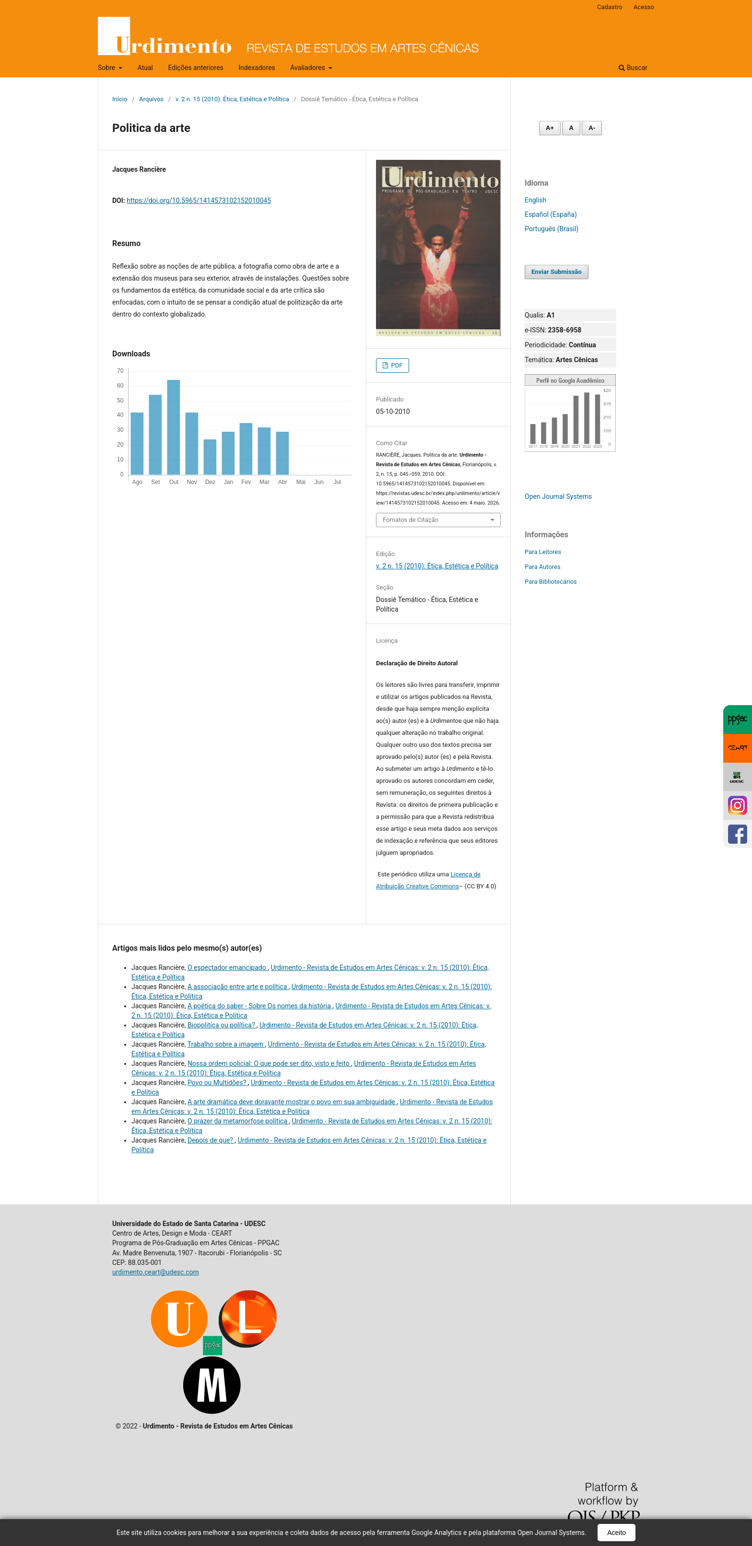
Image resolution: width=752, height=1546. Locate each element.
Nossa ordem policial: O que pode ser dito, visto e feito (269, 1063)
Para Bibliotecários (551, 581)
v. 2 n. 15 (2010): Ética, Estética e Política (232, 99)
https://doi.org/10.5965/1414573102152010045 (199, 200)
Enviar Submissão (556, 271)
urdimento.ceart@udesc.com (155, 1272)
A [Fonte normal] (571, 127)
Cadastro (610, 7)
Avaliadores (308, 67)
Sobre (107, 67)
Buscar (633, 67)
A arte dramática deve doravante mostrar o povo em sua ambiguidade (292, 1102)
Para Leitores (543, 551)
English (535, 200)
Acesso (644, 7)
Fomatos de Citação (410, 519)
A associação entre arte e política (238, 987)
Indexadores (256, 67)
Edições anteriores (195, 67)
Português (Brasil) (551, 229)
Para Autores (543, 566)
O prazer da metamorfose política (238, 1121)
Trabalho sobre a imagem (226, 1044)
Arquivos (151, 99)
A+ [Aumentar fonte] (550, 127)
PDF (395, 365)
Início (119, 99)
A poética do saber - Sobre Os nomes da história (260, 1006)
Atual (145, 67)
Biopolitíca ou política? (222, 1025)
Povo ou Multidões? (218, 1082)
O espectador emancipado (228, 967)
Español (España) (551, 214)
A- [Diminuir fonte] (591, 127)
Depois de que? (211, 1140)
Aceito (616, 1532)
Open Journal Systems (558, 496)
